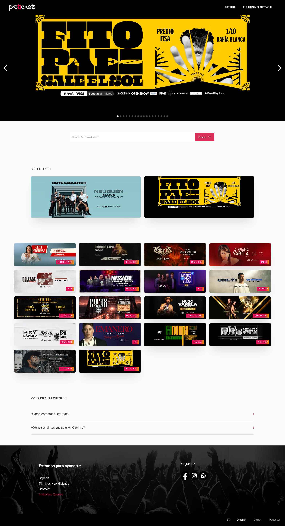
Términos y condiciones (54, 483)
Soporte (230, 7)
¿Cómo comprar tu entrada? (50, 414)
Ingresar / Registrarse (257, 7)
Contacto (44, 489)
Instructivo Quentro (51, 494)
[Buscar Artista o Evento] (132, 137)
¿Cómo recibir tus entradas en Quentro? (58, 427)
